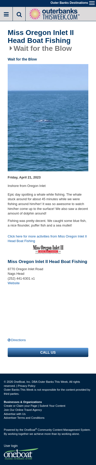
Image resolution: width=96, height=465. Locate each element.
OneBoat (30, 429)
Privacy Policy (26, 385)
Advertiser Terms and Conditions (24, 417)
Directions (18, 340)
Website (14, 283)
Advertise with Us (15, 413)
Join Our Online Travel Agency (23, 409)
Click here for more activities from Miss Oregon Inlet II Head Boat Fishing (47, 238)
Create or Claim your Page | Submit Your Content (34, 405)
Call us (48, 352)
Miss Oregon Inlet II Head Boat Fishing (41, 36)
